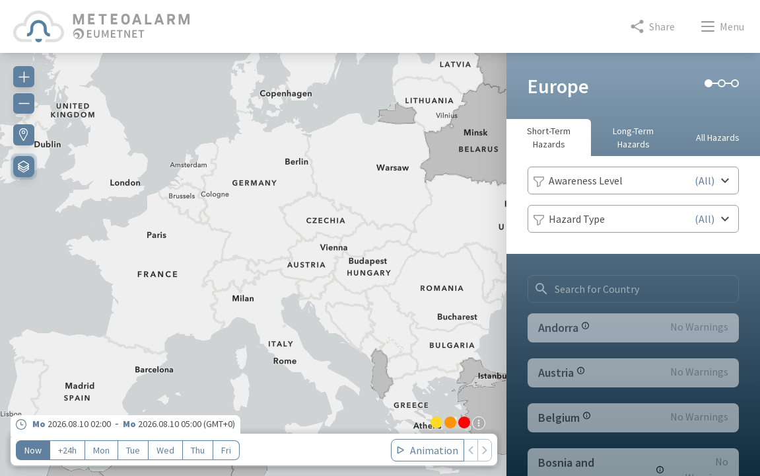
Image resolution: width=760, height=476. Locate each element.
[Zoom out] (23, 103)
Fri (226, 450)
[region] (253, 256)
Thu (198, 450)
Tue (133, 450)
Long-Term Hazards (633, 137)
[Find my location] (23, 134)
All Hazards (718, 137)
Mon (101, 450)
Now (33, 450)
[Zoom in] (23, 76)
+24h (67, 450)
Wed (165, 450)
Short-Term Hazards (548, 137)
